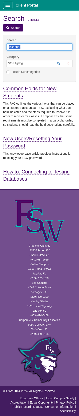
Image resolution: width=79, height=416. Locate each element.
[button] (58, 63)
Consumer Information (59, 406)
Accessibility (68, 411)
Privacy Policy (65, 402)
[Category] (27, 63)
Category (13, 57)
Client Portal (27, 5)
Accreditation (18, 402)
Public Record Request (27, 406)
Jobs (49, 398)
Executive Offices (31, 398)
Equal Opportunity (42, 402)
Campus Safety (64, 398)
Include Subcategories (23, 72)
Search (11, 40)
